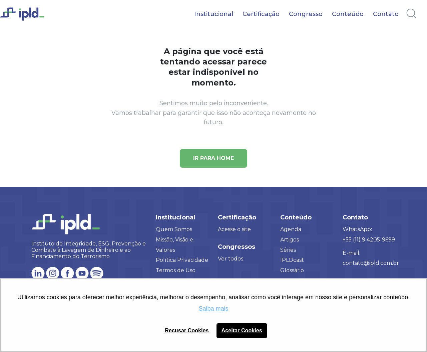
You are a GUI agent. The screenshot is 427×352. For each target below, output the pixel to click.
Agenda (290, 229)
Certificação (261, 14)
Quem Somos (174, 229)
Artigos (289, 239)
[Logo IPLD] (26, 17)
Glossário (292, 270)
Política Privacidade (182, 260)
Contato (386, 14)
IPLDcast (292, 260)
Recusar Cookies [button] (186, 330)
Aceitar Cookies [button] (242, 330)
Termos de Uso (175, 270)
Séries (288, 250)
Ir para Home (213, 158)
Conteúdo (348, 14)
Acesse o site (234, 229)
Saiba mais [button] (213, 308)
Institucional (213, 14)
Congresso (306, 14)
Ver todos (230, 258)
